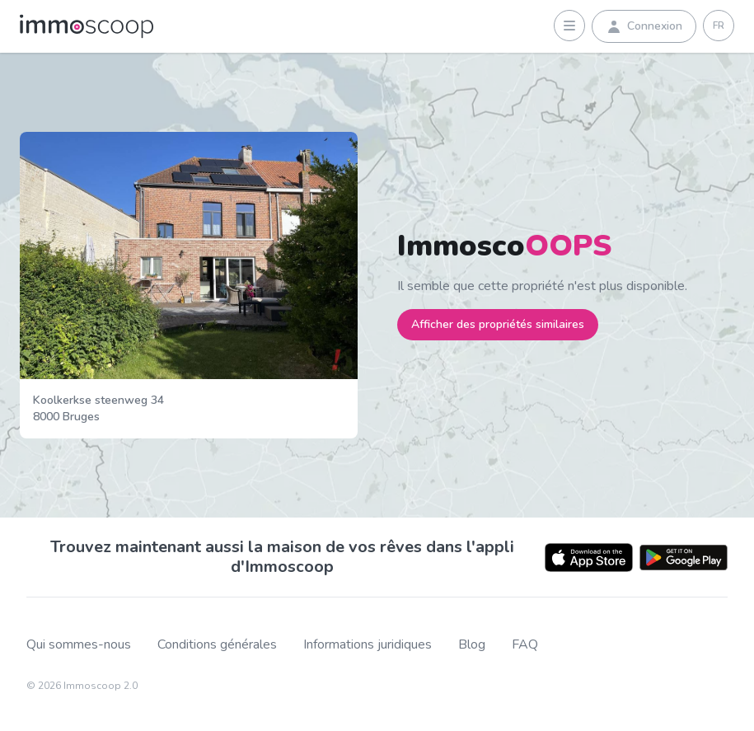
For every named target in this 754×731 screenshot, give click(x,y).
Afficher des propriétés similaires (497, 324)
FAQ (525, 645)
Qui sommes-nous (78, 645)
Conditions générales (217, 645)
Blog (471, 645)
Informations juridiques (367, 645)
